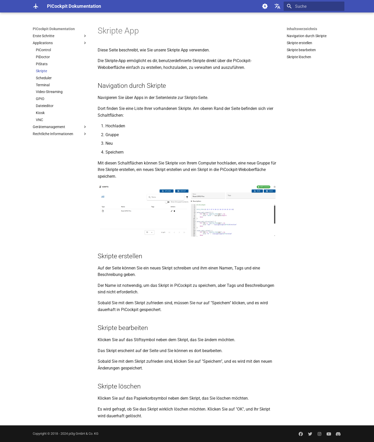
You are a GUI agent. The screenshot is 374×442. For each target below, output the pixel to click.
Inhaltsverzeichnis (302, 29)
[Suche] (314, 6)
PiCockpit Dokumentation (54, 29)
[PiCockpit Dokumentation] (36, 6)
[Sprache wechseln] (277, 6)
